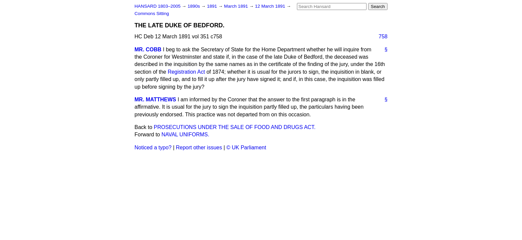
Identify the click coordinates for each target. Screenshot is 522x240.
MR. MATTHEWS (155, 99)
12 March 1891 (270, 6)
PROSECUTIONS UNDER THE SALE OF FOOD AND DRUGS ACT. (235, 127)
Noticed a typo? (152, 147)
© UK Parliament (246, 147)
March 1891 (236, 6)
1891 (212, 6)
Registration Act (186, 72)
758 (383, 36)
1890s (194, 6)
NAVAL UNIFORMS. (185, 134)
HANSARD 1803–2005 (157, 6)
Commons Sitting (151, 13)
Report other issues (199, 147)
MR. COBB (147, 49)
